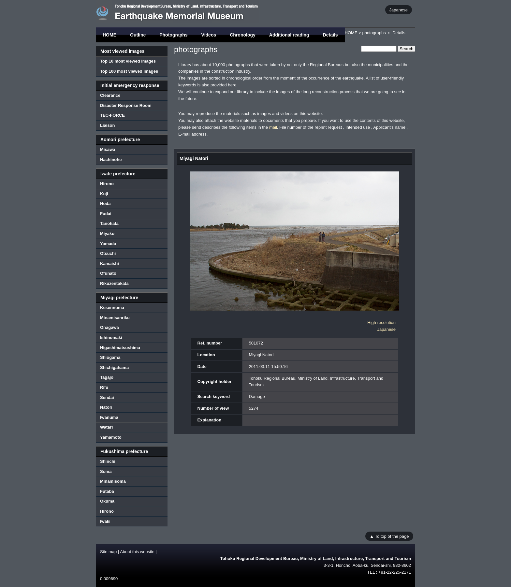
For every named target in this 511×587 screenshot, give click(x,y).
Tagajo (106, 377)
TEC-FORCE (112, 115)
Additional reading (289, 34)
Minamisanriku (115, 317)
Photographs (173, 34)
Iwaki (105, 521)
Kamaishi (109, 263)
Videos (208, 34)
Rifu (104, 387)
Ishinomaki (111, 337)
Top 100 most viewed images (129, 71)
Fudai (105, 213)
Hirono (107, 183)
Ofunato (108, 273)
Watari (106, 427)
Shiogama (110, 357)
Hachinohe (111, 159)
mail (273, 127)
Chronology (243, 34)
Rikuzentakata (114, 283)
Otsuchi (108, 253)
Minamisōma (113, 481)
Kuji (104, 193)
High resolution (381, 322)
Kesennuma (112, 307)
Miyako (107, 233)
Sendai (107, 397)
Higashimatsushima (120, 347)
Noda (105, 203)
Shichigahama (114, 367)
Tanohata (109, 223)
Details (330, 34)
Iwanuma (109, 417)
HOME (109, 34)
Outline (138, 34)
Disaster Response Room (126, 105)
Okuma (107, 501)
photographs (374, 32)
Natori (106, 407)
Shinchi (107, 461)
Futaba (107, 491)
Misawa (107, 149)
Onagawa (109, 327)
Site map (108, 551)
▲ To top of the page (389, 536)
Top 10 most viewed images (128, 61)
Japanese (398, 9)
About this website (137, 551)
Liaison (107, 125)
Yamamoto (111, 437)
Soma (105, 471)
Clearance (110, 95)
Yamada (108, 243)
